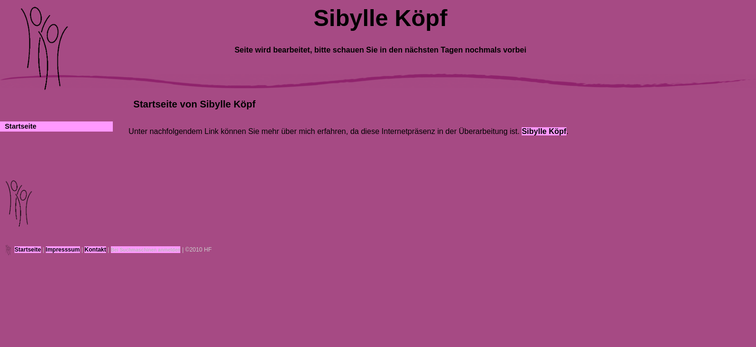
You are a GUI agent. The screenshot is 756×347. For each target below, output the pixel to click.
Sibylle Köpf (544, 131)
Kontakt (95, 249)
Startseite (21, 126)
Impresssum (63, 249)
